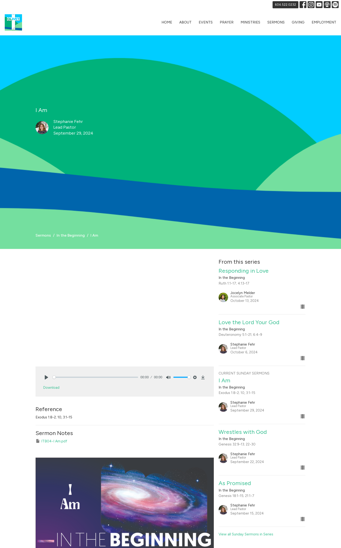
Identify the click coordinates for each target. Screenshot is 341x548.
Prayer (226, 22)
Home (167, 22)
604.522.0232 (285, 4)
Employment (324, 22)
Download (51, 387)
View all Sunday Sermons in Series (246, 534)
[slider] (95, 377)
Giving (298, 22)
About (185, 22)
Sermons (276, 22)
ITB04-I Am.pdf (51, 441)
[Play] (46, 377)
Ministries (250, 22)
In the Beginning (71, 235)
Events (206, 22)
